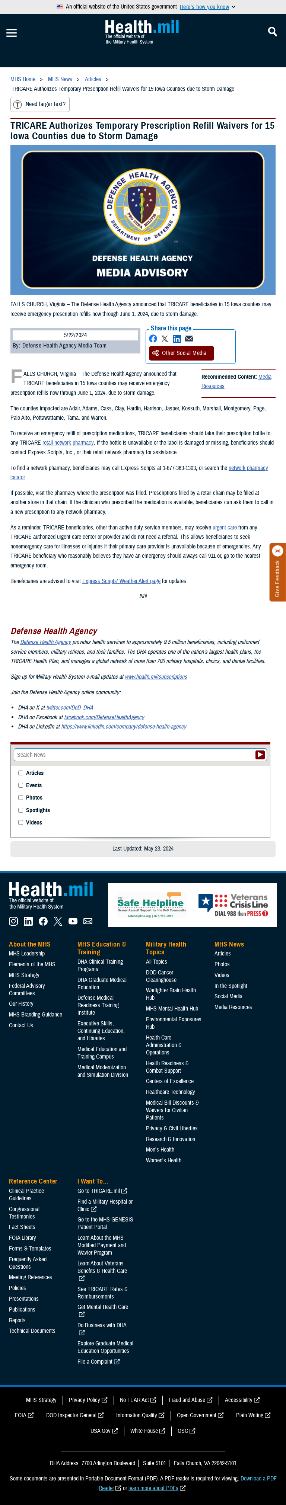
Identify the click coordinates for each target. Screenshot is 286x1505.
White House (144, 1431)
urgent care (225, 527)
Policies (17, 1288)
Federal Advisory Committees (27, 989)
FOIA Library (22, 1238)
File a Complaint (94, 1361)
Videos (34, 822)
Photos (34, 797)
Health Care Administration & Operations (164, 1045)
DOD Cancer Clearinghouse (161, 976)
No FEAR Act (134, 1400)
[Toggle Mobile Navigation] (11, 33)
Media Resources (233, 1007)
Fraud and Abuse (187, 1400)
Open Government (196, 1415)
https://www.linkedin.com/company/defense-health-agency (123, 726)
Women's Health (163, 1160)
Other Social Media (179, 353)
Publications (22, 1309)
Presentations (24, 1299)
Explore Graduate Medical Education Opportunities (105, 1347)
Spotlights (38, 810)
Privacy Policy (84, 1400)
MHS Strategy (24, 975)
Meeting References (30, 1277)
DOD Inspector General (71, 1415)
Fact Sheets (22, 1227)
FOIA (20, 1415)
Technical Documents (32, 1331)
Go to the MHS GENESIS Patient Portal (105, 1223)
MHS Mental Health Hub (172, 1008)
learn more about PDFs (153, 1488)
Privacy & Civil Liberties (172, 1128)
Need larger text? (39, 104)
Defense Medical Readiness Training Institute (98, 1005)
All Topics (156, 962)
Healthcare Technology (170, 1092)
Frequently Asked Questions (28, 1263)
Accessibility (238, 1400)
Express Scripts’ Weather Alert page (121, 581)
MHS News (229, 944)
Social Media (228, 996)
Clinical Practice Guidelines (26, 1194)
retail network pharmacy (67, 442)
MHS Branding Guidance (35, 1014)
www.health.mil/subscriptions (156, 677)
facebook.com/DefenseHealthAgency (104, 717)
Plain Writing (249, 1415)
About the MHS (30, 944)
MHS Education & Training (101, 948)
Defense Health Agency (45, 642)
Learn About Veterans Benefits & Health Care (102, 1267)
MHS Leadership (27, 953)
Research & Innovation (170, 1139)
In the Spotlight (230, 986)
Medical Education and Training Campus (102, 1053)
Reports (17, 1320)
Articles (35, 773)
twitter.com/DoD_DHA (69, 707)
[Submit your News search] (260, 754)
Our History (21, 1004)
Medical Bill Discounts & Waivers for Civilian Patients (172, 1110)
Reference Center (33, 1181)
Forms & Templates (30, 1248)
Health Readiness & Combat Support (167, 1067)
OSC (183, 1431)
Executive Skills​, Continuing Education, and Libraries (101, 1031)
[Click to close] (277, 551)
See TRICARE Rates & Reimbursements (102, 1292)
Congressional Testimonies (24, 1212)
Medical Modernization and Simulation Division (102, 1071)
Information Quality (136, 1415)
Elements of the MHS (32, 964)
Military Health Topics (166, 948)
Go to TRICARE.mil (98, 1191)
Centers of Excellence (170, 1081)
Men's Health (160, 1149)
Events (34, 785)
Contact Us (21, 1025)
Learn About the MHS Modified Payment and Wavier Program (101, 1245)
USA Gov (100, 1431)
